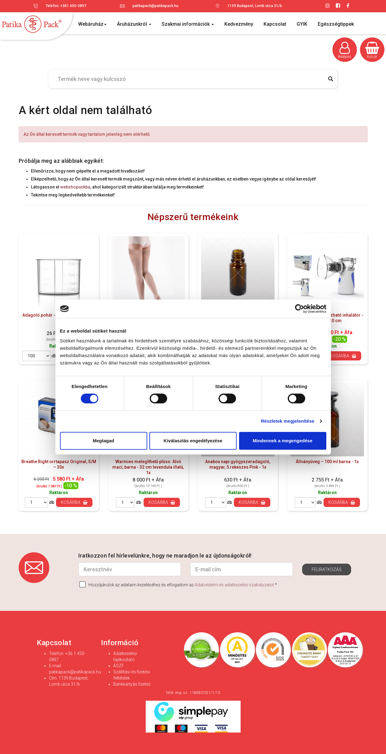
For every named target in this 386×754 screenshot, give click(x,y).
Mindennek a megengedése (282, 440)
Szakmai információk (188, 24)
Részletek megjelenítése (287, 421)
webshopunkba (75, 187)
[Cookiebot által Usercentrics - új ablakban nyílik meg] (299, 308)
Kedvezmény (238, 24)
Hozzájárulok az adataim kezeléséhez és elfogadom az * (178, 584)
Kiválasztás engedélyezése (193, 440)
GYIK (302, 24)
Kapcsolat (275, 24)
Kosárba (343, 355)
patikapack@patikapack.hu (155, 6)
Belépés (344, 50)
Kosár (372, 50)
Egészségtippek (336, 24)
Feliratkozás (327, 569)
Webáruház (92, 24)
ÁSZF (118, 665)
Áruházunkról (134, 24)
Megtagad (103, 440)
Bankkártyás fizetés (132, 684)
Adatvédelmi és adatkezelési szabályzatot (234, 584)
